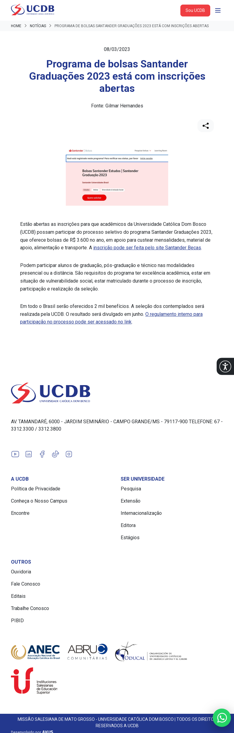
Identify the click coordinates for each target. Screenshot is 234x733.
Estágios (130, 537)
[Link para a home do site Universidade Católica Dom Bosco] (117, 393)
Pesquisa (131, 489)
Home (16, 26)
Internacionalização (141, 513)
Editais (18, 596)
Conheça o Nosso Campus (39, 501)
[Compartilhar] (205, 125)
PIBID (17, 620)
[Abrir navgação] (218, 10)
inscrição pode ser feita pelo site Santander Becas (147, 248)
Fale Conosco (25, 584)
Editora (128, 525)
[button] (225, 366)
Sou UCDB (195, 10)
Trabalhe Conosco (30, 608)
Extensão (130, 501)
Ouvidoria (21, 572)
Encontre (20, 513)
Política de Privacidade (35, 489)
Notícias (38, 26)
